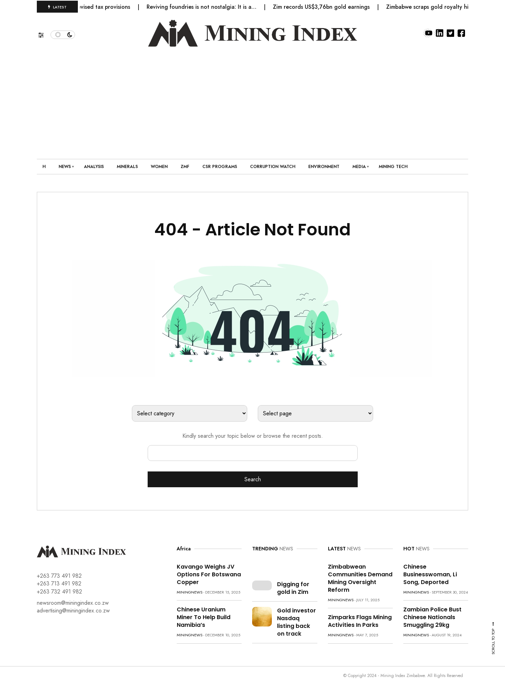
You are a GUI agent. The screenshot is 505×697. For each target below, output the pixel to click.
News (65, 166)
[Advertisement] (252, 99)
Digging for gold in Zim (293, 588)
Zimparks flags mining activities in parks (360, 621)
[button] (44, 33)
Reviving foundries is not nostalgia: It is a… (205, 7)
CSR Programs (219, 166)
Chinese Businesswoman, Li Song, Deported (430, 574)
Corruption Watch (272, 166)
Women (159, 166)
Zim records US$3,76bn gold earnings (325, 7)
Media (359, 166)
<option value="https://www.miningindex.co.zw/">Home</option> (315, 413)
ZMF (185, 166)
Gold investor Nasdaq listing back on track (296, 622)
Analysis (94, 166)
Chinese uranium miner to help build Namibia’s (203, 617)
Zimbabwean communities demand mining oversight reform (360, 578)
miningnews (189, 592)
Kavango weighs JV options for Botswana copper (209, 574)
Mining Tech (393, 166)
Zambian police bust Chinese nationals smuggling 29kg (432, 617)
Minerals (127, 166)
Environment (323, 166)
